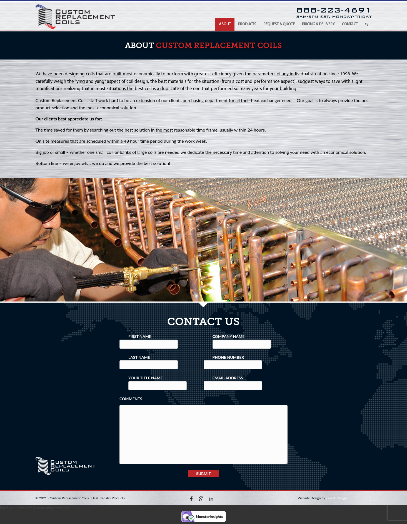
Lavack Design (336, 498)
